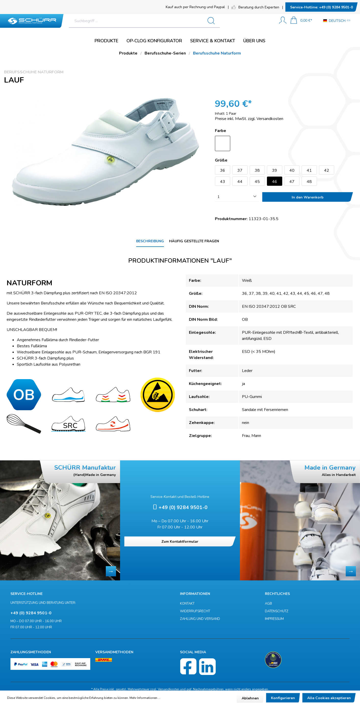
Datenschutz (276, 611)
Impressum (274, 619)
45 (257, 181)
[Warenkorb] (301, 21)
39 (274, 170)
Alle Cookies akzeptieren (329, 698)
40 (291, 170)
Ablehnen (250, 698)
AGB (268, 603)
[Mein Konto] (283, 21)
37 (239, 170)
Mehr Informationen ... (145, 698)
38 (257, 170)
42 (326, 170)
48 (309, 181)
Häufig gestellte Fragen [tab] (194, 241)
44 (239, 181)
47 (291, 181)
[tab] (150, 241)
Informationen (195, 593)
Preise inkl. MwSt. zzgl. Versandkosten (249, 119)
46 (274, 181)
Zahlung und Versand (200, 619)
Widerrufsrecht (195, 611)
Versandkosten (168, 689)
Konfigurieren (283, 698)
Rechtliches (277, 593)
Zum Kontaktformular (179, 541)
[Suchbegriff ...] (163, 21)
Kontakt (187, 603)
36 (222, 170)
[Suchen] (264, 21)
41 (309, 170)
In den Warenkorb (308, 197)
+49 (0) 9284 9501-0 (321, 7)
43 (222, 181)
